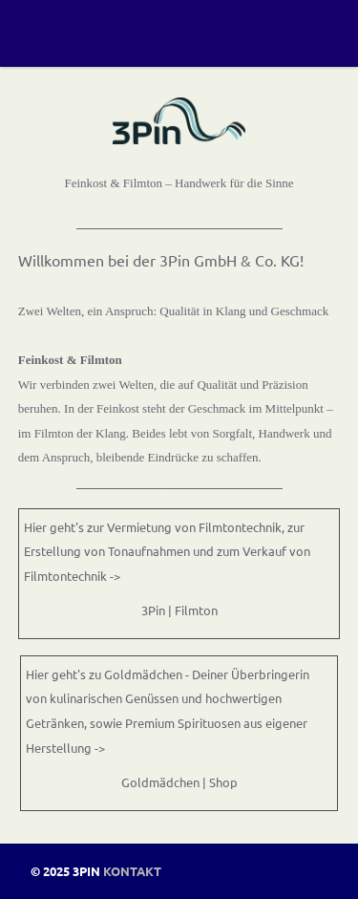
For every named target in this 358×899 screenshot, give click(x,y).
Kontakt (132, 871)
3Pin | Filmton (179, 610)
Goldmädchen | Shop (179, 782)
